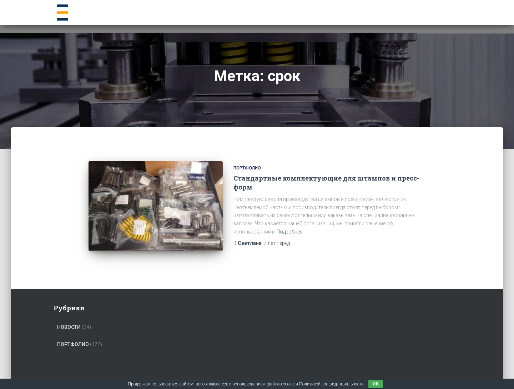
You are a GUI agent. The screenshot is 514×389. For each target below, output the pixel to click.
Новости (69, 327)
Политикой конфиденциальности (331, 383)
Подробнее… (291, 232)
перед (277, 243)
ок (376, 383)
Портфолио (247, 168)
